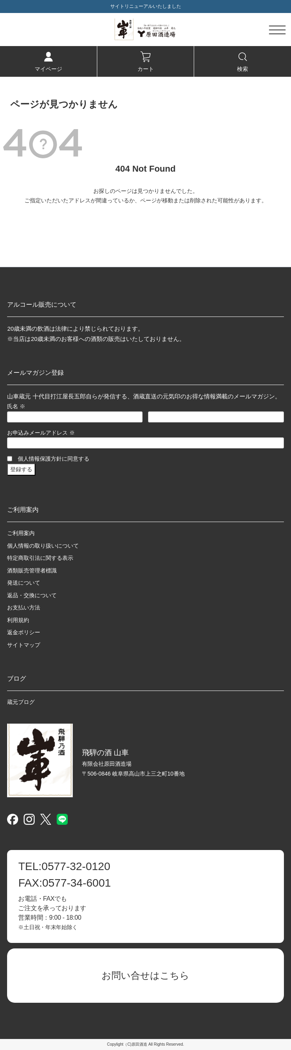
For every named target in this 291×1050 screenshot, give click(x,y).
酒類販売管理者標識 (32, 570)
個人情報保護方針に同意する (53, 459)
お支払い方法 (23, 607)
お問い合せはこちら (145, 975)
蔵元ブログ (21, 702)
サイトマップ (23, 645)
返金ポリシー (23, 632)
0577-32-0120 (64, 866)
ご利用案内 (21, 533)
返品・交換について (32, 595)
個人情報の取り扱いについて (43, 546)
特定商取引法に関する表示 (40, 558)
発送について (23, 583)
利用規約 (18, 620)
